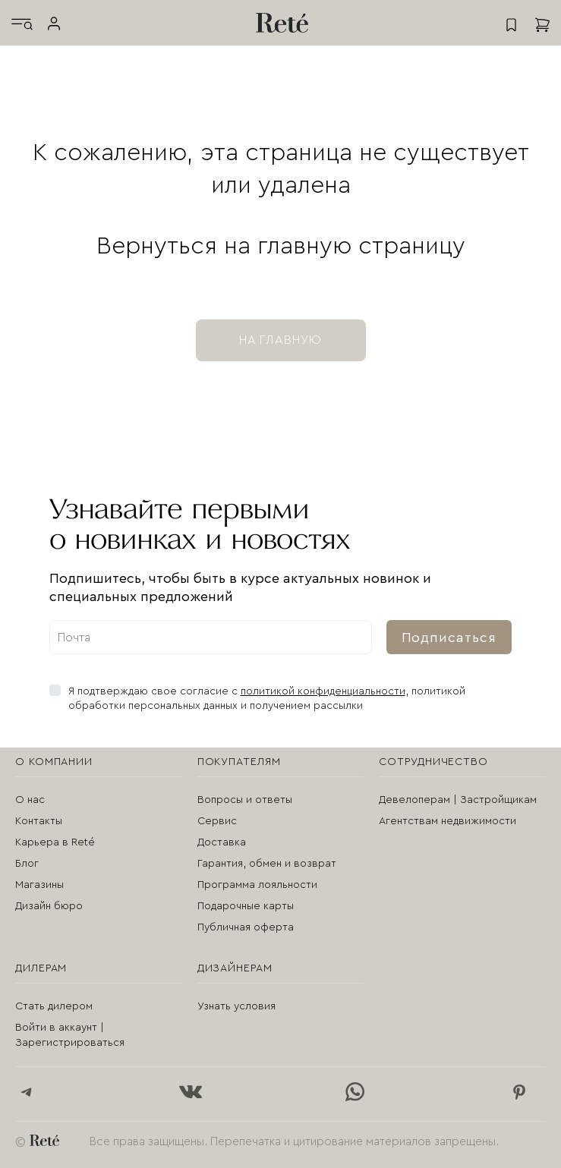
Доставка (221, 842)
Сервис (217, 821)
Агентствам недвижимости (447, 821)
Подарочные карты (245, 906)
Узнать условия (236, 1006)
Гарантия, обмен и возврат (266, 863)
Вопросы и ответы (244, 800)
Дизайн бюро (49, 906)
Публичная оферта (245, 927)
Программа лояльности (257, 885)
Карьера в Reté (55, 842)
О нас (30, 800)
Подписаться (449, 637)
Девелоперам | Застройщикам (458, 800)
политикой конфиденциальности (323, 691)
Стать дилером (54, 1006)
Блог (27, 863)
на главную (281, 340)
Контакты (38, 821)
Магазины (39, 885)
